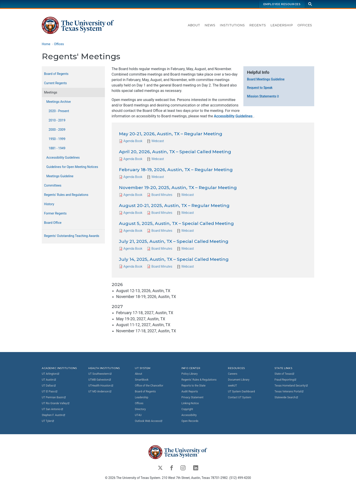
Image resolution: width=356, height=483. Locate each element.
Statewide (286, 397)
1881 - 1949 (57, 148)
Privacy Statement (192, 397)
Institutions (232, 25)
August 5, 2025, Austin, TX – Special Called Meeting (176, 223)
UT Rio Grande (56, 403)
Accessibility (189, 415)
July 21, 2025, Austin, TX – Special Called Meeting (173, 241)
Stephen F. (54, 415)
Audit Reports (189, 391)
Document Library (238, 379)
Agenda (133, 141)
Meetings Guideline (59, 176)
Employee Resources (282, 4)
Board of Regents (56, 74)
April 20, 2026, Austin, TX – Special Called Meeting (175, 152)
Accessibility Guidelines (233, 116)
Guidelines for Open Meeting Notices (72, 167)
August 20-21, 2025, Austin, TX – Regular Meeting (174, 205)
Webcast (157, 141)
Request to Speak (260, 88)
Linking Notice (190, 403)
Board (161, 195)
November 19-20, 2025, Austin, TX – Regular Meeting (178, 187)
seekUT (232, 385)
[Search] (310, 4)
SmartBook (141, 379)
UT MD (100, 391)
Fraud (285, 379)
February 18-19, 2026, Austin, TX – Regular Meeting (176, 169)
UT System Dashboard (241, 391)
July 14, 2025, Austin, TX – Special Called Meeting (174, 259)
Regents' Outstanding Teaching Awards (71, 236)
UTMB (99, 379)
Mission (263, 96)
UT (51, 373)
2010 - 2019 (57, 120)
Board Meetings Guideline (266, 79)
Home (46, 44)
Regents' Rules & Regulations (199, 379)
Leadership (281, 25)
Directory (140, 409)
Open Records (189, 421)
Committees (52, 185)
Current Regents (55, 83)
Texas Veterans (289, 391)
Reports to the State (193, 385)
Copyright (187, 409)
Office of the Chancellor (149, 385)
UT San (52, 409)
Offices (304, 25)
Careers (232, 373)
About (194, 25)
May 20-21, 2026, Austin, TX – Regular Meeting (170, 134)
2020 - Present (59, 111)
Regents (257, 25)
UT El (50, 391)
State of (284, 373)
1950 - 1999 (57, 139)
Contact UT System (239, 397)
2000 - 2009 (57, 129)
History (49, 204)
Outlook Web (149, 421)
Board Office (53, 222)
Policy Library (189, 373)
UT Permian (54, 397)
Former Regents (55, 213)
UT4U (138, 415)
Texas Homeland (291, 385)
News (210, 25)
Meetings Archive (58, 102)
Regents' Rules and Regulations (66, 195)
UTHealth (101, 385)
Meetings (50, 92)
